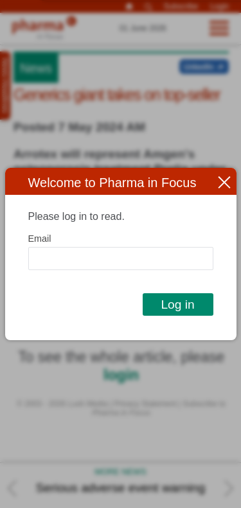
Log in (177, 304)
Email (39, 238)
